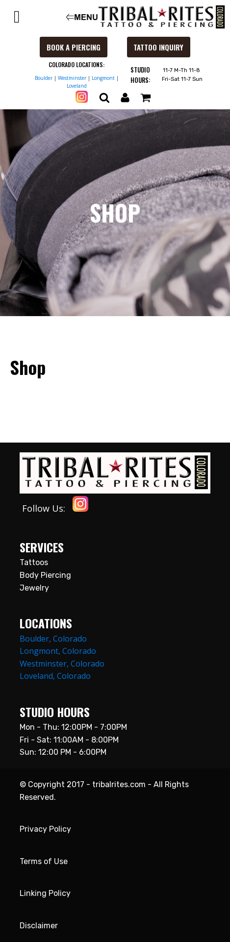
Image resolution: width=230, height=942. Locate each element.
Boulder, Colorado (53, 638)
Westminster (72, 77)
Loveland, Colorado (55, 675)
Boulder (43, 77)
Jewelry (34, 588)
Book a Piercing (74, 47)
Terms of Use (44, 861)
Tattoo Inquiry (158, 47)
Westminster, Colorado (62, 663)
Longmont (103, 77)
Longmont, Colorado (58, 650)
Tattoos (34, 562)
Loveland (77, 85)
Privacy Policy (45, 829)
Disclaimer (39, 925)
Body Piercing (45, 575)
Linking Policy (45, 893)
